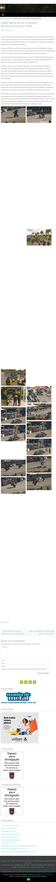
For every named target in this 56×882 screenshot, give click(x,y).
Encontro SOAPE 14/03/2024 (8, 828)
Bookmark (6, 622)
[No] (54, 877)
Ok (28, 879)
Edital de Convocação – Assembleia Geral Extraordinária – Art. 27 (18, 851)
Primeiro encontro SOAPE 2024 (9, 837)
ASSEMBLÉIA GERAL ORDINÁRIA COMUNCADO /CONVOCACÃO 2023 (18, 846)
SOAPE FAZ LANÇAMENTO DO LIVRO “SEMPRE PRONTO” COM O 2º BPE (42, 632)
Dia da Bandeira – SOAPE (7, 843)
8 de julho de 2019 (8, 30)
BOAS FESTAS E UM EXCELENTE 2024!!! (11, 840)
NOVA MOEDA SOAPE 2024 (8, 831)
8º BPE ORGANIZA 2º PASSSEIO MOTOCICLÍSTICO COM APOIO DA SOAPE (12, 632)
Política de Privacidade (37, 867)
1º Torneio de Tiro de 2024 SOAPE (10, 825)
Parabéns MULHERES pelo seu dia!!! (10, 834)
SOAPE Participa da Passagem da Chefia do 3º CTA (14, 849)
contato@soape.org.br (23, 867)
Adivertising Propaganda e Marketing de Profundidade (26, 872)
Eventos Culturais (8, 18)
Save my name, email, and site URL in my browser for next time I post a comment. (24, 669)
